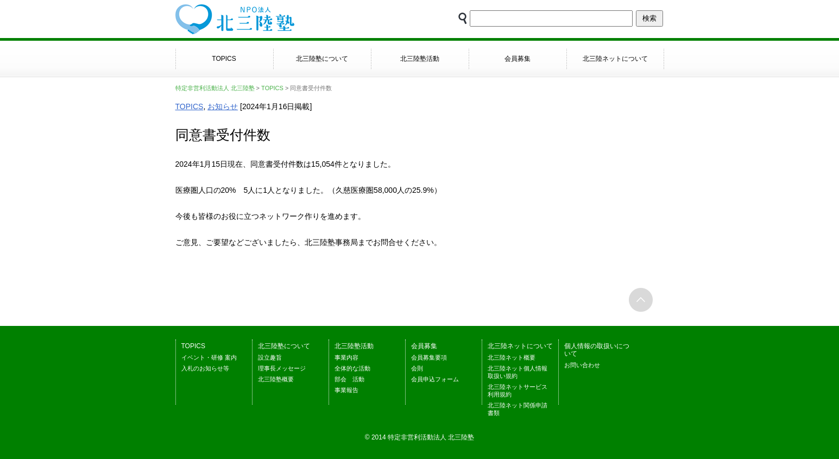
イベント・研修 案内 (209, 357)
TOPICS (224, 58)
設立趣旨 (270, 357)
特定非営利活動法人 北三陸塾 (215, 88)
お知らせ (222, 106)
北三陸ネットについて (615, 58)
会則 (417, 368)
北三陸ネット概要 (511, 357)
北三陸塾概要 (276, 379)
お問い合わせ (582, 365)
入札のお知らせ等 (205, 368)
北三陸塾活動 (419, 58)
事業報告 (346, 390)
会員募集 (517, 58)
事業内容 (346, 357)
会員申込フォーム (435, 379)
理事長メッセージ (282, 368)
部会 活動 (349, 379)
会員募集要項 (429, 357)
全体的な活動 (352, 368)
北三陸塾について (322, 58)
